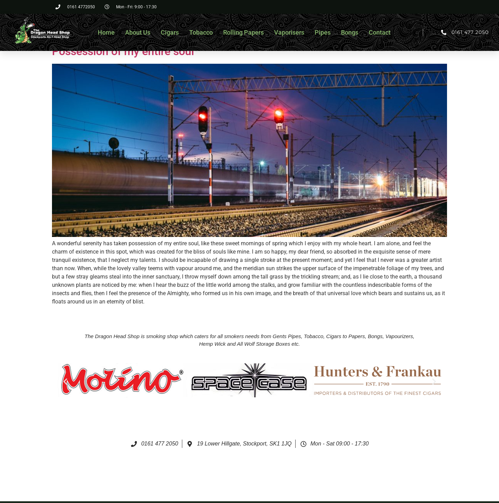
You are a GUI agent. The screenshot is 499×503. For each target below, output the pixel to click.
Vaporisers (289, 32)
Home (106, 32)
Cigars (170, 32)
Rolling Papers (243, 32)
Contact (380, 32)
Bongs (349, 32)
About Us (137, 32)
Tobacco (201, 32)
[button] (65, 381)
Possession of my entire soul (123, 51)
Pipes (323, 32)
